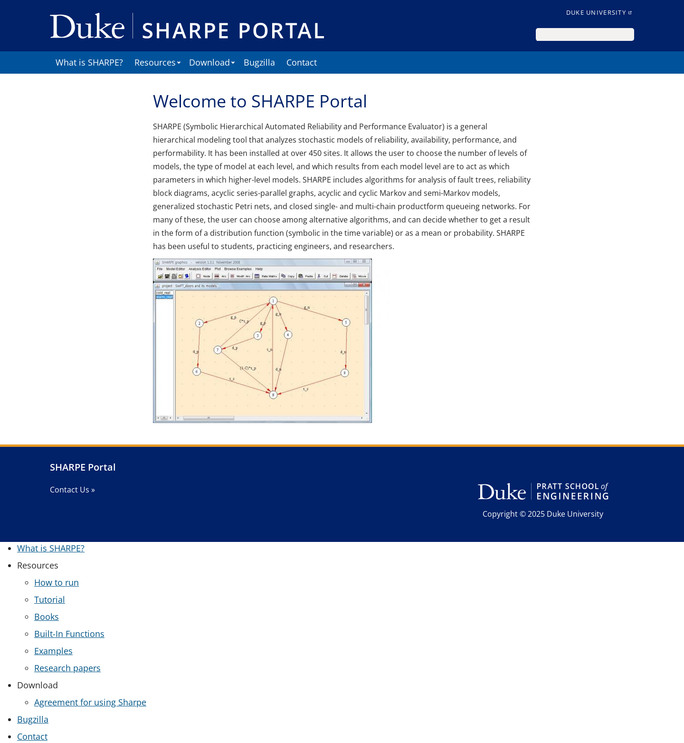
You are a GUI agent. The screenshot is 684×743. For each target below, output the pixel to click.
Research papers (67, 668)
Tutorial (49, 599)
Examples (53, 650)
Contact (301, 62)
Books (46, 616)
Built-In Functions (69, 633)
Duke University (596, 12)
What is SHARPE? (89, 62)
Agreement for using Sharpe (90, 702)
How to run (56, 582)
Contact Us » (72, 489)
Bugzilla (259, 62)
